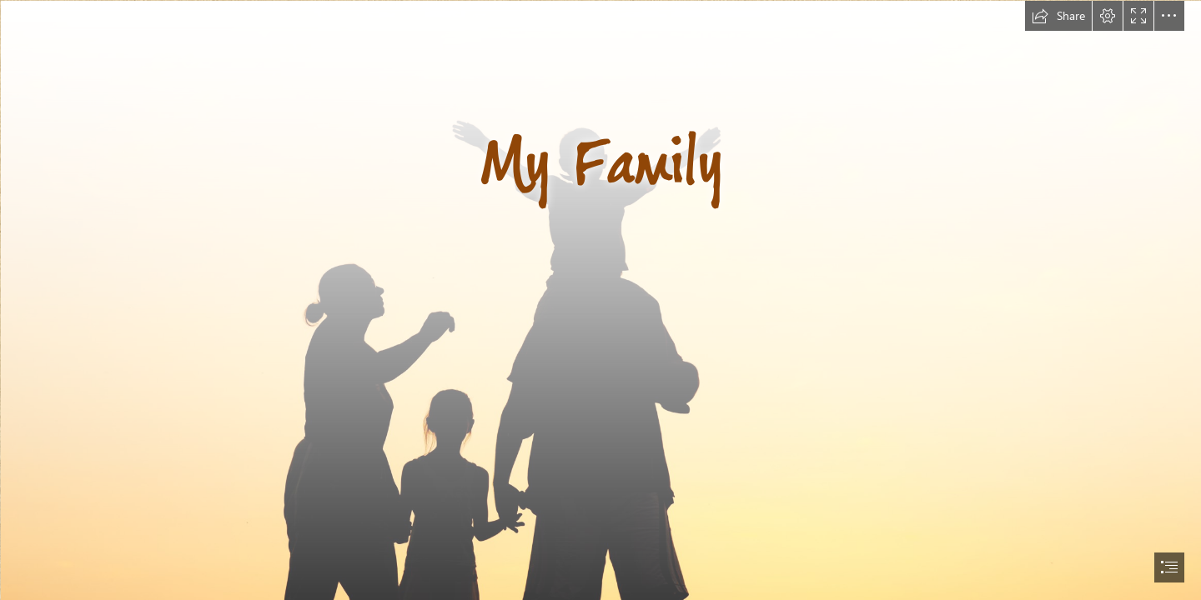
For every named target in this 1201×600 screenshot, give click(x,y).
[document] (600, 300)
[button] (1058, 16)
